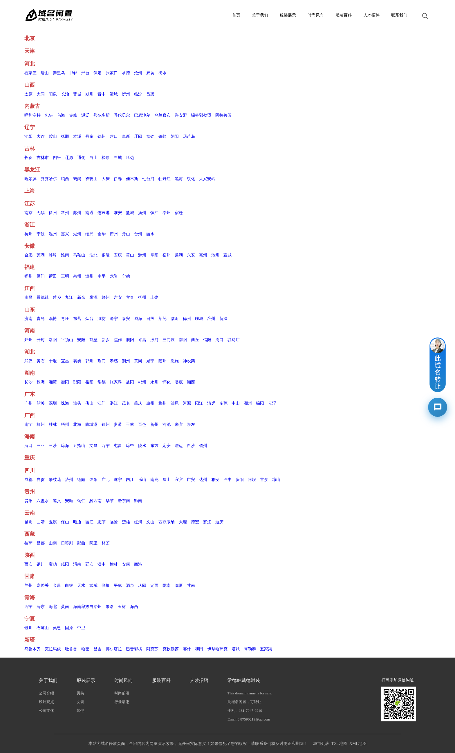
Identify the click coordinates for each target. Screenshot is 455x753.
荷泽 (223, 318)
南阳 (183, 340)
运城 (114, 94)
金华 (102, 234)
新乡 (106, 340)
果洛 (110, 606)
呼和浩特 (32, 115)
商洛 (138, 564)
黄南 (65, 606)
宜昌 (65, 361)
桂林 (53, 424)
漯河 (154, 340)
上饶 (154, 297)
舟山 (126, 234)
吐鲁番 (71, 649)
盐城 (130, 213)
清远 (211, 403)
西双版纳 (166, 522)
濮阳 (130, 340)
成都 (28, 479)
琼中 (130, 446)
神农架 (189, 361)
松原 (106, 157)
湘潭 (53, 382)
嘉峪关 (43, 585)
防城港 (91, 424)
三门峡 (168, 340)
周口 (219, 340)
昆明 (28, 522)
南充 (154, 479)
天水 (81, 585)
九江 (69, 297)
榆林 (114, 564)
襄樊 (77, 361)
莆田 (53, 276)
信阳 (207, 340)
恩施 (175, 361)
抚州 (142, 297)
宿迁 (179, 213)
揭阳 (260, 403)
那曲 (81, 543)
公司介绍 (46, 693)
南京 (28, 213)
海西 (134, 606)
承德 (126, 73)
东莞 (223, 403)
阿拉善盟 (223, 115)
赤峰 (73, 115)
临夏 (179, 585)
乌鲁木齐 (32, 649)
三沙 (53, 446)
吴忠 (57, 628)
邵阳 (77, 382)
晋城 (77, 94)
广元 (106, 479)
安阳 (81, 340)
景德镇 (43, 297)
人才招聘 (371, 15)
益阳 (130, 382)
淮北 (93, 255)
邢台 (85, 73)
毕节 (110, 501)
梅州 (162, 403)
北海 (77, 424)
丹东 (89, 136)
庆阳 (142, 585)
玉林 (130, 424)
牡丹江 (164, 179)
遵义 (57, 501)
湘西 (191, 382)
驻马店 (234, 340)
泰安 (126, 318)
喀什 (187, 649)
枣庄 (65, 318)
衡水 (162, 73)
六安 (191, 255)
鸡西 (65, 179)
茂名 (126, 403)
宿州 (166, 255)
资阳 (240, 479)
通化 (81, 157)
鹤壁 (93, 340)
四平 (57, 157)
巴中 (227, 479)
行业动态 (121, 702)
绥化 (191, 179)
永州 (154, 382)
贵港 (118, 424)
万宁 (106, 446)
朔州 (89, 94)
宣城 (227, 255)
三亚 (41, 446)
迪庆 (219, 522)
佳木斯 (132, 179)
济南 (28, 318)
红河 (138, 522)
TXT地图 (339, 743)
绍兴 (89, 234)
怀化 (166, 382)
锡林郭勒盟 (201, 115)
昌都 (41, 543)
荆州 (126, 361)
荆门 (102, 361)
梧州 (65, 424)
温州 (53, 234)
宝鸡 (53, 564)
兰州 (28, 585)
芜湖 (41, 255)
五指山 (79, 446)
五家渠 (266, 649)
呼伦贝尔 (122, 115)
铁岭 (162, 136)
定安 (166, 446)
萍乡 (57, 297)
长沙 (28, 382)
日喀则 (67, 543)
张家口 (112, 73)
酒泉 (130, 585)
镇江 (154, 213)
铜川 (41, 564)
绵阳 (93, 479)
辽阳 (138, 136)
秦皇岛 (59, 73)
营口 (114, 136)
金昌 (57, 585)
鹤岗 (77, 179)
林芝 (106, 543)
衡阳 (65, 382)
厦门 (41, 276)
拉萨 (28, 543)
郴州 (142, 382)
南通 (89, 213)
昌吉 (97, 649)
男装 (80, 693)
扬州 (142, 213)
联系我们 (399, 15)
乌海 (61, 115)
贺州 (154, 424)
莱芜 (162, 318)
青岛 (41, 318)
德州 (187, 318)
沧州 (138, 73)
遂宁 (118, 479)
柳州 (41, 424)
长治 (65, 94)
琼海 (65, 446)
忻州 (126, 94)
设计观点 (46, 702)
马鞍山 (79, 255)
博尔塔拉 (114, 649)
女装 (80, 702)
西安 (28, 564)
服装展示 (288, 15)
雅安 (215, 479)
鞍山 (53, 136)
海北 (53, 606)
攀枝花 (55, 479)
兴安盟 (181, 115)
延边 (130, 157)
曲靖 (41, 522)
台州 (138, 234)
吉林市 (43, 157)
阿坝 (252, 479)
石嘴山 (43, 628)
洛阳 (53, 340)
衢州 (114, 234)
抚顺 (65, 136)
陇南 (166, 585)
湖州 (77, 234)
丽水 (150, 234)
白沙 (191, 446)
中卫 (81, 628)
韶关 (41, 403)
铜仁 (81, 501)
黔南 (138, 501)
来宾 (179, 424)
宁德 (126, 276)
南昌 (28, 297)
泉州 (77, 276)
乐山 (142, 479)
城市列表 (321, 743)
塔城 (236, 649)
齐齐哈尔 (49, 179)
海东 (41, 606)
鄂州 (89, 361)
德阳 (81, 479)
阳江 (199, 403)
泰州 (166, 213)
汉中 (102, 564)
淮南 (65, 255)
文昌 (93, 446)
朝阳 (175, 136)
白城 (118, 157)
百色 (142, 424)
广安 (191, 479)
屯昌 (118, 446)
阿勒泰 (250, 649)
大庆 (106, 179)
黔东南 (124, 501)
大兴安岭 (207, 179)
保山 (65, 522)
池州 (215, 255)
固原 (69, 628)
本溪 (77, 136)
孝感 (114, 361)
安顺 (69, 501)
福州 (28, 276)
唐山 (45, 73)
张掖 (106, 585)
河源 (187, 403)
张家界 (116, 382)
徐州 (53, 213)
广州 (28, 403)
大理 (183, 522)
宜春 (130, 297)
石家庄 (30, 73)
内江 (130, 479)
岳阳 (89, 382)
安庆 (118, 255)
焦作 (118, 340)
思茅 (102, 522)
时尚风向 (316, 15)
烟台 (89, 318)
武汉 (28, 361)
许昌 (142, 340)
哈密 (85, 649)
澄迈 (179, 446)
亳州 (203, 255)
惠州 (150, 403)
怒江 (207, 522)
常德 (102, 382)
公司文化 (46, 710)
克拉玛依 (53, 649)
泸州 (69, 479)
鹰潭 (93, 297)
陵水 (142, 446)
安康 (126, 564)
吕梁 (150, 94)
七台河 (148, 179)
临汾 (138, 94)
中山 (236, 403)
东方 (154, 446)
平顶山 (67, 340)
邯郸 (73, 73)
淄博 (53, 318)
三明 (65, 276)
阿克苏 (152, 649)
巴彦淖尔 (142, 115)
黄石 (41, 361)
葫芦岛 (189, 136)
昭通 (77, 522)
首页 (236, 15)
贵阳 (28, 501)
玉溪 (53, 522)
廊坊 (150, 73)
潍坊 (102, 318)
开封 (41, 340)
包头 (49, 115)
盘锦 (150, 136)
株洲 (41, 382)
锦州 (102, 136)
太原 (28, 94)
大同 (41, 94)
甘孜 (264, 479)
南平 (102, 276)
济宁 (114, 318)
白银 (69, 585)
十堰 (53, 361)
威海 (138, 318)
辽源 (69, 157)
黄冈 (138, 361)
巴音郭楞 (134, 649)
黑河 (179, 179)
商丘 (195, 340)
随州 (162, 361)
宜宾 (179, 479)
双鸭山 (91, 179)
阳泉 (53, 94)
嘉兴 (65, 234)
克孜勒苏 (170, 649)
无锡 (41, 213)
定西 (154, 585)
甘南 (191, 585)
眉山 (166, 479)
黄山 (130, 255)
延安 (89, 564)
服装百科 (343, 15)
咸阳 (65, 564)
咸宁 (150, 361)
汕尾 (175, 403)
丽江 (89, 522)
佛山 (89, 403)
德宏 (195, 522)
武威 (93, 585)
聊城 (199, 318)
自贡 (41, 479)
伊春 (118, 179)
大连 (41, 136)
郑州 (28, 340)
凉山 (276, 479)
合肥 (28, 255)
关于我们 (260, 15)
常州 (65, 213)
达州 (203, 479)
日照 (150, 318)
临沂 (175, 318)
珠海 (65, 403)
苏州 (77, 213)
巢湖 (179, 255)
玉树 (122, 606)
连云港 (104, 213)
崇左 (191, 424)
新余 (81, 297)
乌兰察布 (162, 115)
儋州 (203, 446)
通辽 (85, 115)
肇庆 (138, 403)
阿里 (93, 543)
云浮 (272, 403)
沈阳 (28, 136)
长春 (28, 157)
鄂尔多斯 (101, 115)
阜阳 (154, 255)
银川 (28, 628)
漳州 (89, 276)
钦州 (106, 424)
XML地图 (357, 743)
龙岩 (114, 276)
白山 (93, 157)
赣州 (106, 297)
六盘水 (43, 501)
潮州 (248, 403)
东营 (77, 318)
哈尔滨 (30, 179)
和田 (199, 649)
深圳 (53, 403)
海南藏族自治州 (87, 606)
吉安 (118, 297)
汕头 (77, 403)
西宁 (28, 606)
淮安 (118, 213)
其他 (80, 710)
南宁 (28, 424)
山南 (53, 543)
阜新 (126, 136)
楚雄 (126, 522)
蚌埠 (53, 255)
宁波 (41, 234)
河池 (166, 424)
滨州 (211, 318)
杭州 (28, 234)
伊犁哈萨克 (217, 649)
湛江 (114, 403)
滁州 (142, 255)
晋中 (102, 94)
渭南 (77, 564)
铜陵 (106, 255)
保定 (97, 73)
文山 (150, 522)
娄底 (179, 382)
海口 (28, 446)
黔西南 (95, 501)
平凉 (118, 585)
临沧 (114, 522)
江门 (102, 403)
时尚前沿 (121, 693)
